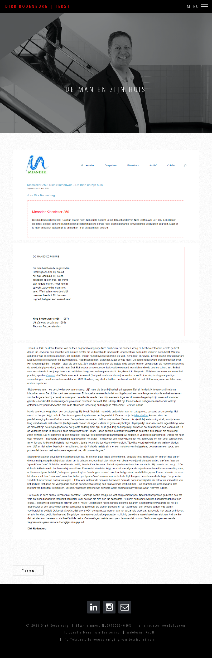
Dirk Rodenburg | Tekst (37, 6)
